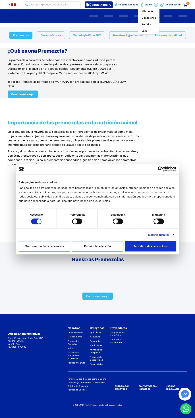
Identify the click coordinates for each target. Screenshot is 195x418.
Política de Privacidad (78, 386)
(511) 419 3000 (19, 347)
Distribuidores (75, 337)
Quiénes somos (75, 332)
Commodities (96, 364)
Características (51, 35)
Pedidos (147, 24)
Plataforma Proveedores (116, 341)
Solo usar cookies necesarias (44, 246)
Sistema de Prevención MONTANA (73, 356)
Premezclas (21, 35)
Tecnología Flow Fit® (87, 35)
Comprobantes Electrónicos (117, 333)
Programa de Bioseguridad (96, 358)
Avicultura (95, 337)
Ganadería (95, 341)
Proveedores (118, 328)
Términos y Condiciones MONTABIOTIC (87, 382)
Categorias (97, 328)
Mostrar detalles (158, 234)
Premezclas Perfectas (73, 342)
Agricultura (95, 332)
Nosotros (74, 328)
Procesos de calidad (168, 35)
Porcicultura (96, 345)
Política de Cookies (77, 390)
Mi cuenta (147, 11)
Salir (144, 31)
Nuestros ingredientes (128, 35)
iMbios (71, 348)
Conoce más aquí (22, 94)
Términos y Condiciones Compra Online (87, 379)
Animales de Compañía (96, 351)
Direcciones (149, 18)
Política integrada (76, 363)
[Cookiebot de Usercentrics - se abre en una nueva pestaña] (160, 169)
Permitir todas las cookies (150, 246)
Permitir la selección (97, 246)
